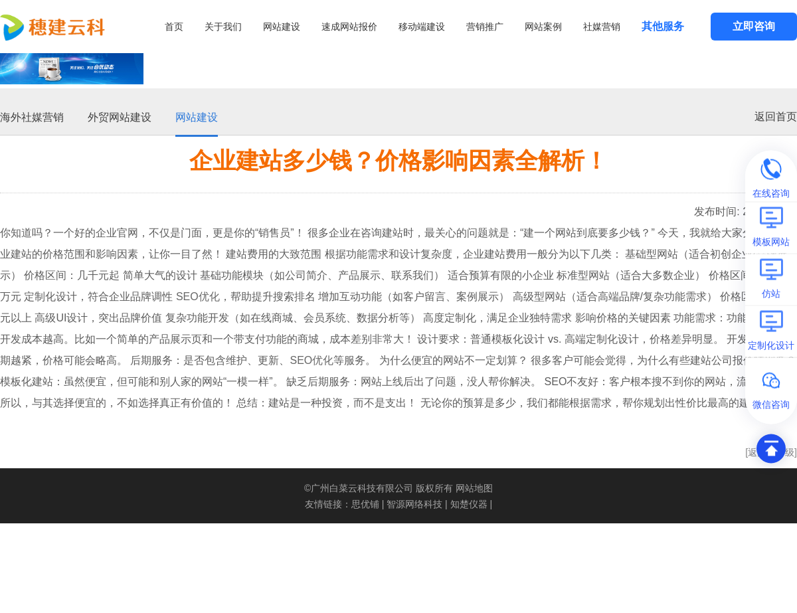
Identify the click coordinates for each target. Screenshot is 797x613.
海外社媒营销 (32, 116)
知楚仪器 (468, 502)
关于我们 (223, 26)
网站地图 (474, 487)
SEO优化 (198, 295)
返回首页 (775, 115)
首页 (174, 26)
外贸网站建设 (119, 116)
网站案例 (543, 26)
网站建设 (281, 26)
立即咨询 (754, 26)
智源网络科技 (414, 502)
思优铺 (365, 502)
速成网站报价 (349, 26)
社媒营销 (601, 26)
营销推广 (484, 26)
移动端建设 (421, 26)
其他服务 (663, 26)
